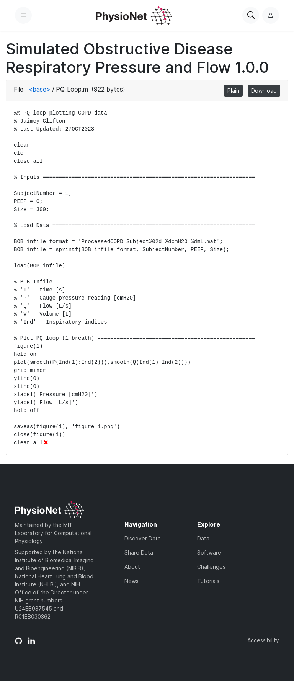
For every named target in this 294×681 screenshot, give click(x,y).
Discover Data (142, 538)
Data (203, 538)
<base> (39, 89)
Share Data (138, 552)
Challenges (211, 566)
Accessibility (263, 640)
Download (264, 90)
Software (209, 552)
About (132, 566)
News (131, 581)
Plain (233, 90)
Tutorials (208, 581)
